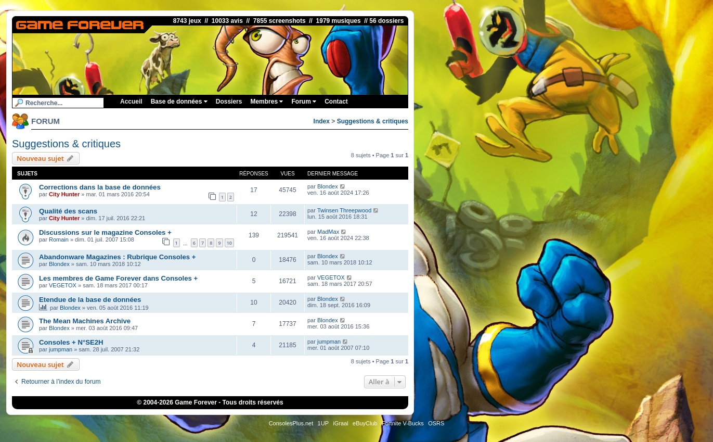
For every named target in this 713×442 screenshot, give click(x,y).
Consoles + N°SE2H (71, 342)
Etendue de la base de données (90, 300)
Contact (336, 101)
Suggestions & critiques (372, 121)
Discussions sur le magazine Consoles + (105, 232)
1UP (323, 423)
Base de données (179, 101)
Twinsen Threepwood (344, 210)
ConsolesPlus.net (291, 423)
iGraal (340, 423)
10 (229, 242)
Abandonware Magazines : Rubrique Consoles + (117, 257)
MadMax (328, 232)
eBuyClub (365, 423)
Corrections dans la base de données (100, 187)
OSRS (436, 423)
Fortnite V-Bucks (403, 423)
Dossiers (229, 101)
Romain (59, 239)
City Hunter (64, 194)
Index (322, 121)
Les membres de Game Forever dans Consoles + (118, 278)
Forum (303, 101)
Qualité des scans (68, 211)
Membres (266, 101)
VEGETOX (62, 285)
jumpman (60, 349)
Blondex (327, 186)
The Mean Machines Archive (85, 321)
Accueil (131, 101)
